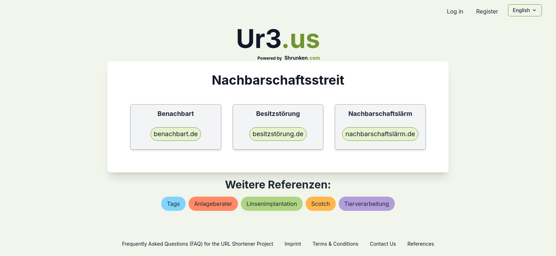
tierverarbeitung (366, 203)
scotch (320, 203)
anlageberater (213, 203)
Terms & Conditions (335, 244)
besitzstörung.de (278, 134)
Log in (455, 11)
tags (173, 203)
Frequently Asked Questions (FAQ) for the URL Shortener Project (197, 244)
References (420, 244)
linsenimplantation (272, 203)
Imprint (293, 244)
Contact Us (383, 244)
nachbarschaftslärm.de (380, 134)
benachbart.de (176, 134)
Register (487, 11)
